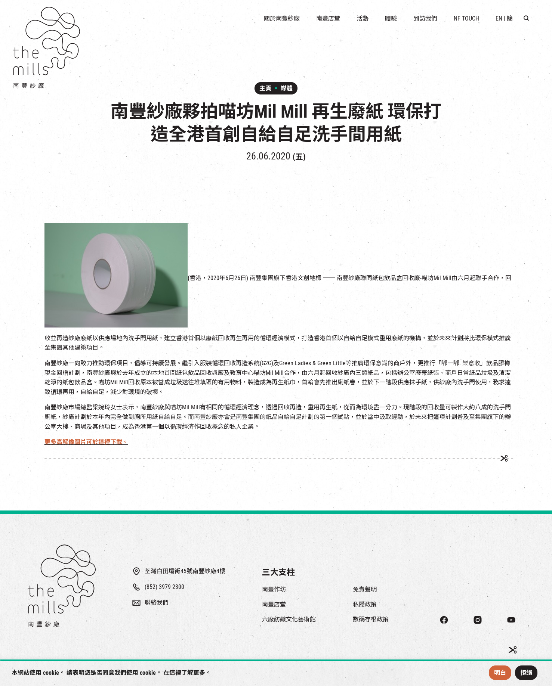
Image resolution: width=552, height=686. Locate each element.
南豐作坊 (274, 589)
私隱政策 (365, 604)
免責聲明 (365, 589)
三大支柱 (278, 572)
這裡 (175, 672)
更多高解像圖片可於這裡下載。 (86, 442)
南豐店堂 (274, 604)
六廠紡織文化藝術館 (289, 619)
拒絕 (526, 672)
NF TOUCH (466, 18)
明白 (500, 672)
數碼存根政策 (371, 619)
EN (499, 18)
